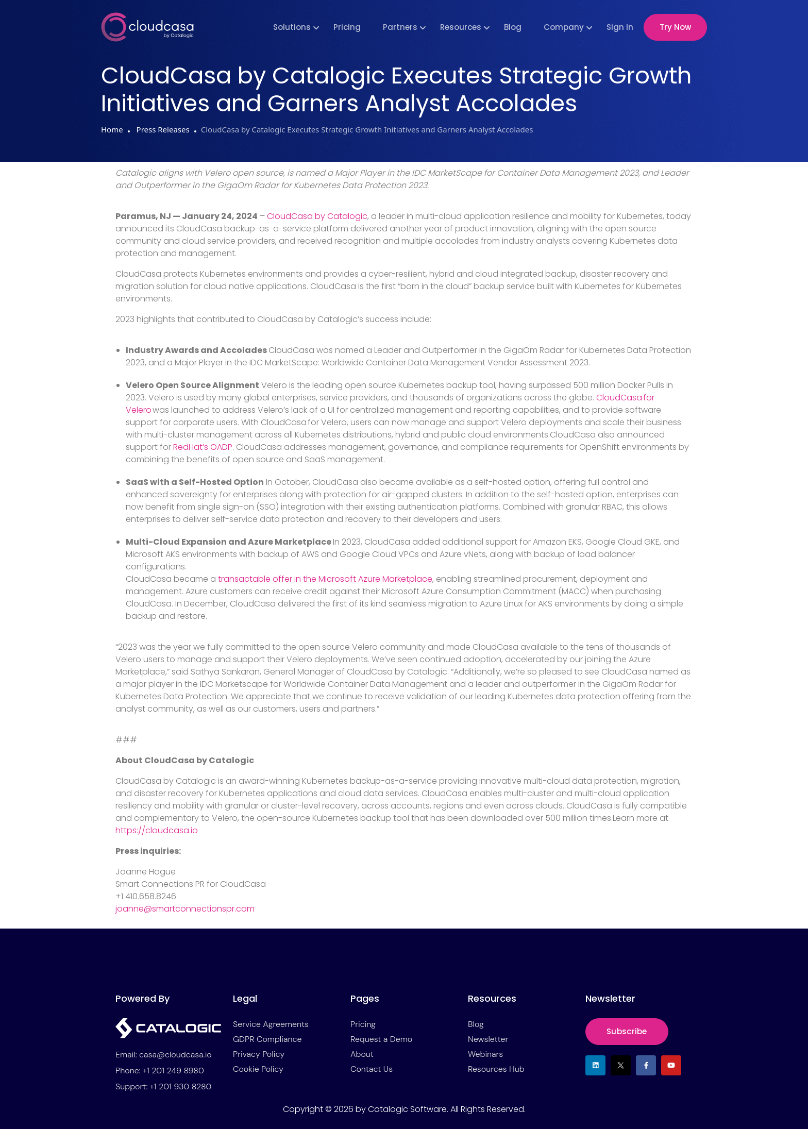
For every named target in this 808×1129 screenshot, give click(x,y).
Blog (512, 27)
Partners (400, 27)
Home (112, 129)
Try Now (675, 27)
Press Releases (162, 129)
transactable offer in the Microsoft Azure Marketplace (325, 579)
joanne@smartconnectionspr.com (185, 909)
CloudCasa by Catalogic (317, 216)
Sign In (620, 27)
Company (564, 27)
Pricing (347, 27)
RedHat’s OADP (202, 447)
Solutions (292, 27)
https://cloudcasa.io (156, 830)
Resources (460, 27)
